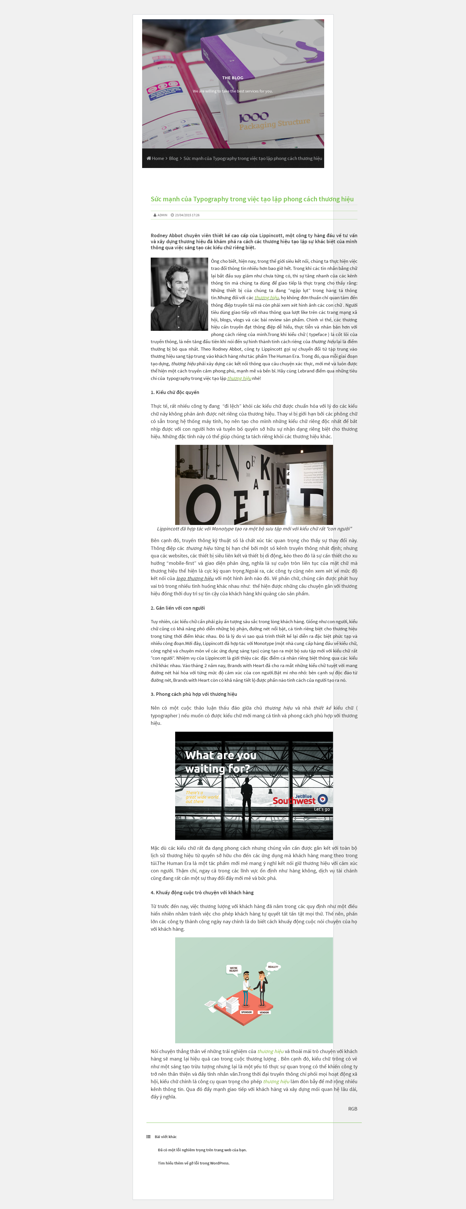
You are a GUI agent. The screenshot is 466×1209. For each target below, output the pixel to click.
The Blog (232, 77)
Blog (173, 158)
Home (155, 158)
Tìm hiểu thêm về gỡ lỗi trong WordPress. (194, 1163)
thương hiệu (266, 297)
